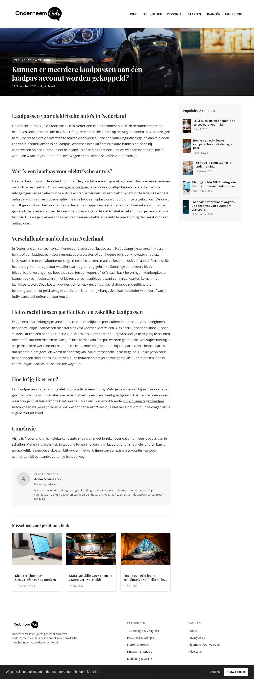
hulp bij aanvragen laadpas (143, 401)
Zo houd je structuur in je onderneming (213, 164)
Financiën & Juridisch (140, 651)
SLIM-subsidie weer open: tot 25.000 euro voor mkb (214, 122)
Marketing (233, 14)
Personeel (175, 14)
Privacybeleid (197, 638)
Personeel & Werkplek (141, 638)
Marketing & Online (139, 659)
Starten (194, 14)
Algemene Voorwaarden (204, 644)
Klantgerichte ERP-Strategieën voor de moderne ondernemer (214, 184)
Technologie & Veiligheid (143, 631)
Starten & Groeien (138, 644)
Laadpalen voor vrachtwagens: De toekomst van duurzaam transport (213, 205)
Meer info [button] (93, 671)
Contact (194, 631)
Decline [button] (215, 671)
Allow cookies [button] (236, 671)
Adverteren (196, 651)
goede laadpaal (77, 187)
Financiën (213, 14)
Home (133, 14)
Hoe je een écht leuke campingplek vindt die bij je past (212, 144)
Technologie (152, 14)
